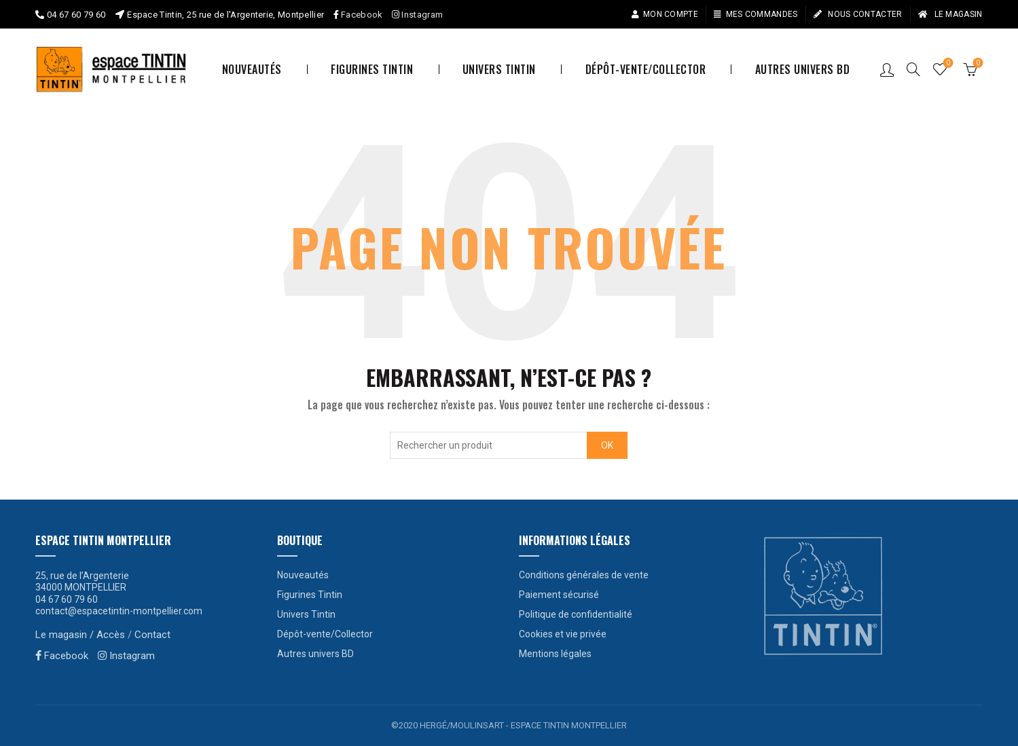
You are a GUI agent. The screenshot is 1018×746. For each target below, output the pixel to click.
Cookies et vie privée (562, 634)
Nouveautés (252, 69)
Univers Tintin (499, 69)
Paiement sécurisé (559, 594)
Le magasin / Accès (80, 635)
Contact (152, 635)
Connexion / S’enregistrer (887, 69)
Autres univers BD (802, 69)
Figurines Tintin (372, 69)
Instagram (417, 15)
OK (607, 445)
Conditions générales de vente (584, 575)
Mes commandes (755, 14)
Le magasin (950, 14)
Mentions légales (555, 653)
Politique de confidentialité (575, 614)
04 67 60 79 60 (76, 15)
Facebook (361, 15)
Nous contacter (858, 14)
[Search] (913, 69)
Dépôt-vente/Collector (645, 69)
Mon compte (664, 14)
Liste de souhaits (946, 63)
